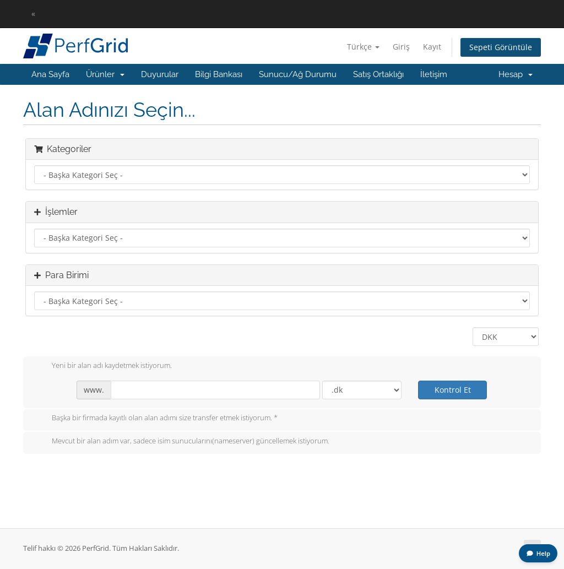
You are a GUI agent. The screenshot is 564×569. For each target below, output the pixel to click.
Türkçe (363, 46)
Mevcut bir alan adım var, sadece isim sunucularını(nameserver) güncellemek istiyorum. (181, 442)
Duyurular (159, 74)
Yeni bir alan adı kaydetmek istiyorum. (103, 366)
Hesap (515, 74)
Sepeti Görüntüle (500, 47)
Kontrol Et (453, 389)
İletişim (433, 74)
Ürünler (105, 74)
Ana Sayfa (50, 74)
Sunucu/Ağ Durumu (298, 74)
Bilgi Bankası (218, 74)
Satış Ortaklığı (378, 74)
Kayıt (432, 46)
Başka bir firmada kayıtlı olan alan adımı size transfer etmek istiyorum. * (156, 419)
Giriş (401, 46)
